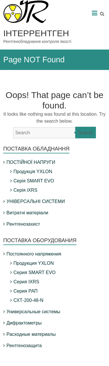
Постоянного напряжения (33, 253)
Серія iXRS (25, 190)
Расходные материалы (31, 334)
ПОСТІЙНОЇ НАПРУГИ (30, 162)
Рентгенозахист (23, 224)
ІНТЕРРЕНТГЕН (36, 33)
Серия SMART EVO (34, 272)
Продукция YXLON (33, 263)
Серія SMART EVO (33, 180)
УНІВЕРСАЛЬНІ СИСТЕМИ (35, 201)
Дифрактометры (24, 322)
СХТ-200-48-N (28, 300)
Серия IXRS (26, 281)
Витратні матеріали (27, 212)
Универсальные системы (33, 311)
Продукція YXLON (32, 171)
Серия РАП (25, 291)
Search (85, 132)
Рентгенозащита (24, 345)
